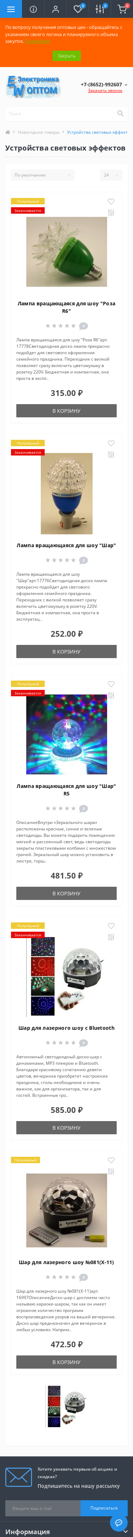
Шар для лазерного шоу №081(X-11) (66, 1262)
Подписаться (104, 1508)
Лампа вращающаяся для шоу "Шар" (66, 545)
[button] (55, 9)
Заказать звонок (105, 90)
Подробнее (37, 41)
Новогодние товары (39, 132)
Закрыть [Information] (67, 55)
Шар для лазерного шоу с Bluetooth (66, 1027)
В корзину (66, 410)
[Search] (120, 114)
